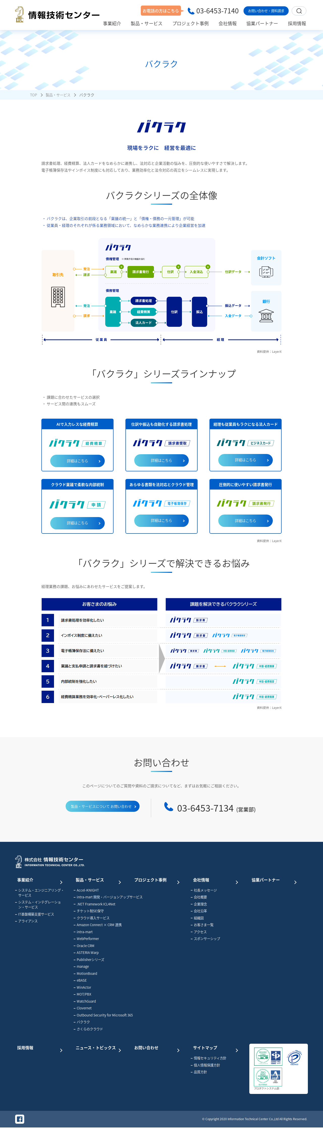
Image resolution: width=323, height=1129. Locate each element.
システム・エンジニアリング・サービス (39, 894)
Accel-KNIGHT (86, 891)
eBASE (80, 981)
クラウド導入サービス (92, 918)
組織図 (197, 918)
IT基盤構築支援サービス (34, 915)
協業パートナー (273, 880)
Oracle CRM (84, 946)
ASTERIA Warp (86, 953)
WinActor (82, 988)
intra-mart (83, 932)
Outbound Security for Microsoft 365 (100, 1015)
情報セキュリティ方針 (208, 1058)
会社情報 (215, 880)
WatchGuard (85, 1002)
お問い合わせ (156, 1048)
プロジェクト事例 (156, 880)
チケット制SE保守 (89, 912)
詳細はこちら (77, 461)
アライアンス (26, 922)
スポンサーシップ (205, 939)
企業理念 (199, 904)
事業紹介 (39, 880)
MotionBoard (85, 974)
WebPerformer (86, 939)
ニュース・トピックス (98, 1048)
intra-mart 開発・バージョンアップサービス (100, 898)
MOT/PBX (82, 995)
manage (81, 967)
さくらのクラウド (88, 1030)
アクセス (199, 932)
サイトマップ (215, 1048)
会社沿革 (199, 912)
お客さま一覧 (202, 925)
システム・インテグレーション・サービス (38, 906)
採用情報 (39, 1048)
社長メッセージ (204, 891)
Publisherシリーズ (89, 960)
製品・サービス (98, 880)
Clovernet (83, 1009)
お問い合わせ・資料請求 (266, 10)
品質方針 (199, 1072)
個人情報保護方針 (205, 1065)
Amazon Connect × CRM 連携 (98, 925)
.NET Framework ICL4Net (94, 904)
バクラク (82, 1023)
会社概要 (199, 898)
